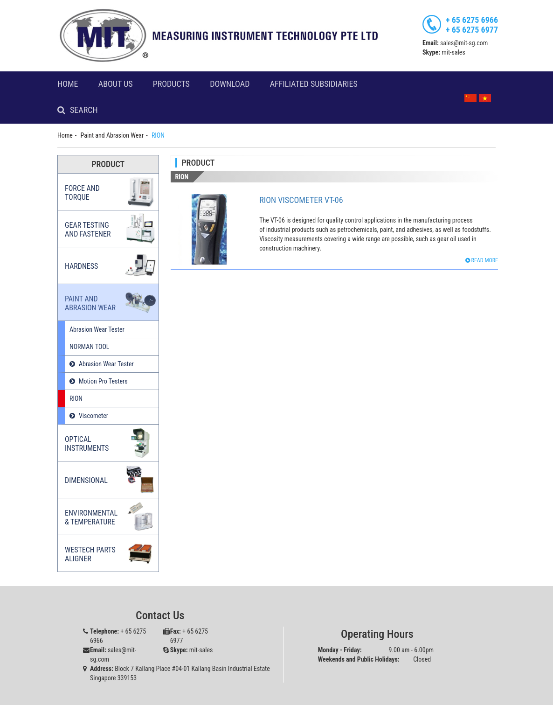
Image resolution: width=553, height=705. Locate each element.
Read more (481, 260)
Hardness (81, 266)
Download (229, 84)
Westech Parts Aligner (90, 554)
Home (67, 84)
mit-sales (453, 52)
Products (171, 84)
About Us (115, 84)
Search (84, 110)
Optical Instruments (87, 444)
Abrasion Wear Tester (96, 329)
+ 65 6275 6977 (472, 30)
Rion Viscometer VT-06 (301, 200)
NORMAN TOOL (89, 346)
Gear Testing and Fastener (88, 229)
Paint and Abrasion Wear (112, 135)
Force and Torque (82, 193)
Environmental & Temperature (91, 517)
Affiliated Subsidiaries (314, 84)
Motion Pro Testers (103, 381)
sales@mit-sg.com (464, 43)
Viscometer (93, 415)
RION (76, 398)
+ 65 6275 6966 (472, 20)
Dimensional (86, 480)
